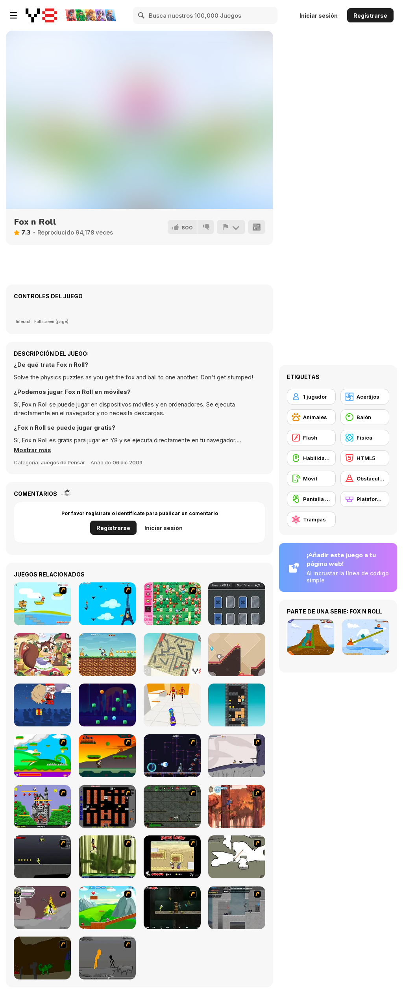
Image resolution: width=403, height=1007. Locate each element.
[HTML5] (364, 458)
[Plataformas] (364, 499)
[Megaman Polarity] (172, 755)
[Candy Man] (42, 755)
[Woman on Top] (107, 603)
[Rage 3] (42, 907)
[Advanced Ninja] (236, 856)
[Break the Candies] (107, 705)
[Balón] (364, 417)
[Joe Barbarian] (107, 755)
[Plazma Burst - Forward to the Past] (236, 907)
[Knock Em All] (172, 705)
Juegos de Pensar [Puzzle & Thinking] (63, 462)
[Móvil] (311, 478)
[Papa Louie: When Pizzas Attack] (172, 856)
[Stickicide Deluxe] (107, 958)
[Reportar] (231, 227)
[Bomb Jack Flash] (42, 806)
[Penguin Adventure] (107, 654)
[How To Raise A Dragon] (42, 958)
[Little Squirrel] (42, 654)
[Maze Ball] (172, 654)
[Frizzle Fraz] (107, 907)
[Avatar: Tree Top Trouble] (236, 806)
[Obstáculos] (364, 478)
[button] (32, 450)
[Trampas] (311, 519)
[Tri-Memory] (236, 603)
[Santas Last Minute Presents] (42, 705)
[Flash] (311, 437)
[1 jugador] (311, 397)
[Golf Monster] (236, 654)
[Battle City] (107, 806)
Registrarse (370, 15)
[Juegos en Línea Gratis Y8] (41, 15)
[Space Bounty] (172, 806)
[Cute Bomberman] (172, 603)
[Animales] (311, 417)
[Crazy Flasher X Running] (42, 856)
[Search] (141, 15)
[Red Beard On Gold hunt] (42, 603)
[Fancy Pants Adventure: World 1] (236, 755)
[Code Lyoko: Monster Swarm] (107, 856)
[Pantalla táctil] (311, 499)
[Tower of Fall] (236, 705)
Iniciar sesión (318, 15)
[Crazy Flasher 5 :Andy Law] (172, 907)
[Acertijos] (364, 397)
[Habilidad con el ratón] (311, 458)
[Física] (364, 437)
